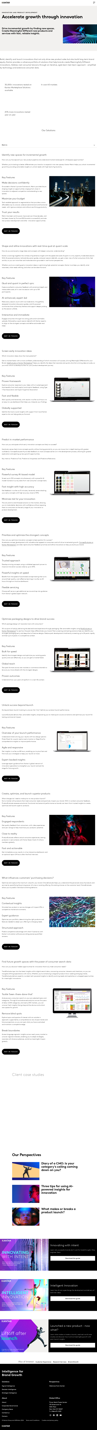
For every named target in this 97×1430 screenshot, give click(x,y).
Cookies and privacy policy (50, 1420)
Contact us (5, 1413)
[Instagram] (50, 1415)
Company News (7, 1409)
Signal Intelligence (8, 1386)
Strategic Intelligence (9, 1393)
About (4, 1402)
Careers (4, 1416)
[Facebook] (54, 1415)
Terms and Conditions (33, 1420)
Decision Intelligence (9, 1389)
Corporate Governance (10, 1406)
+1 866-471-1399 (55, 1411)
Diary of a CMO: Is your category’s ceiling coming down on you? (59, 1167)
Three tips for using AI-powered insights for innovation (57, 1190)
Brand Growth (73, 1362)
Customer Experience (43, 1362)
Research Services (59, 1362)
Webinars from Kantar (57, 1386)
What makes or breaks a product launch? (58, 1211)
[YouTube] (57, 1415)
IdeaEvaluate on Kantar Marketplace (19, 363)
